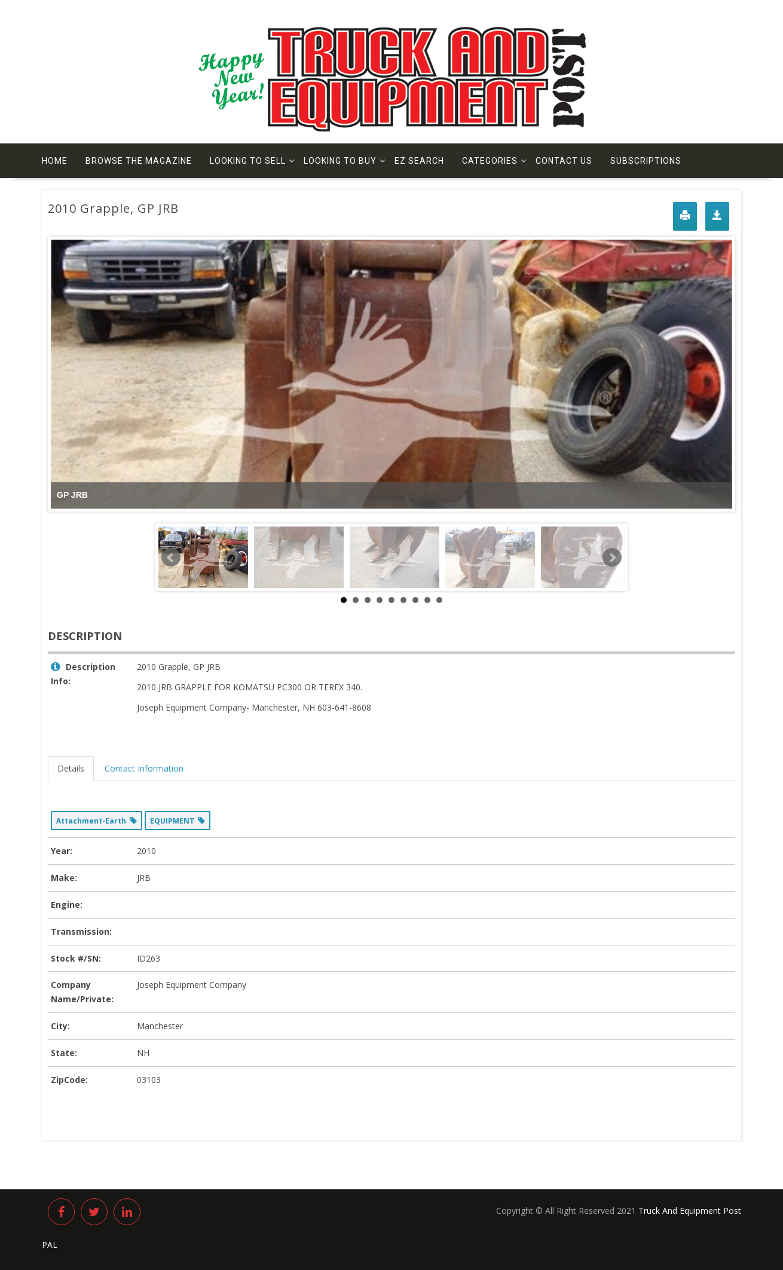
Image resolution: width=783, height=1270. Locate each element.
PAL (49, 1244)
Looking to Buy (340, 161)
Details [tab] (70, 768)
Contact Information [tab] (144, 768)
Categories (490, 161)
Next (612, 557)
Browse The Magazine (138, 161)
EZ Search (419, 161)
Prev (171, 557)
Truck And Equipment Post (689, 1210)
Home (55, 161)
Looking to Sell (248, 161)
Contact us (564, 161)
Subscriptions (645, 161)
